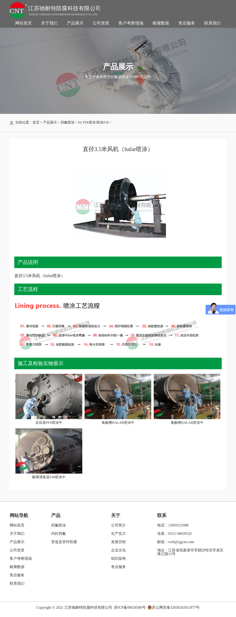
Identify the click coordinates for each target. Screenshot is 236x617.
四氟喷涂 (67, 122)
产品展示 (75, 23)
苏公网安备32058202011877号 (176, 607)
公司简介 (118, 525)
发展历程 (118, 542)
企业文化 (118, 550)
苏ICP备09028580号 (130, 607)
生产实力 (118, 533)
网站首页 (23, 23)
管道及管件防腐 (64, 542)
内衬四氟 (58, 533)
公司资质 (101, 23)
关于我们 (49, 23)
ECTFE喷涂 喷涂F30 (93, 122)
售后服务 (186, 23)
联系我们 (212, 23)
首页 (35, 122)
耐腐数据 (161, 23)
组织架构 (118, 558)
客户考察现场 (130, 23)
